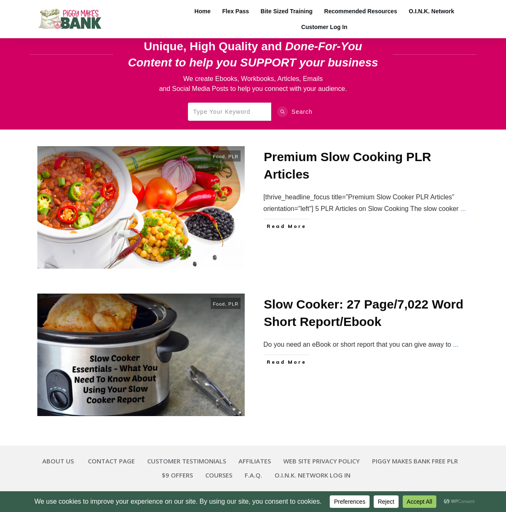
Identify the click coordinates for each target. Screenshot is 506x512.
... (463, 208)
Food (219, 156)
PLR (233, 156)
